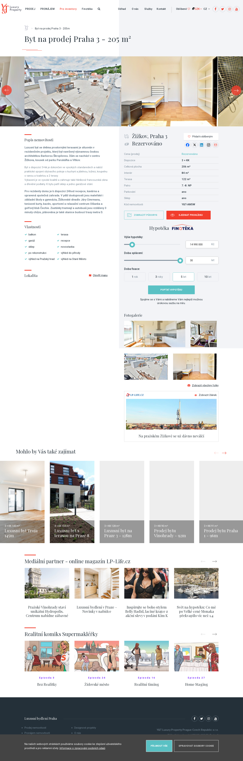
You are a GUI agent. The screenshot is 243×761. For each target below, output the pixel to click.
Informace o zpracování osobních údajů (82, 746)
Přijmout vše (159, 744)
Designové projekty (85, 729)
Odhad (122, 9)
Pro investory (68, 9)
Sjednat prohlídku (191, 215)
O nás (135, 9)
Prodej (30, 9)
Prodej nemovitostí (35, 729)
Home (27, 26)
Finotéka (87, 9)
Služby (148, 9)
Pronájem (47, 9)
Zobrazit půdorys (145, 215)
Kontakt (161, 9)
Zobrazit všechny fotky (203, 387)
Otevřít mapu (98, 275)
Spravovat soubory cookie (196, 744)
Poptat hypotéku (171, 290)
